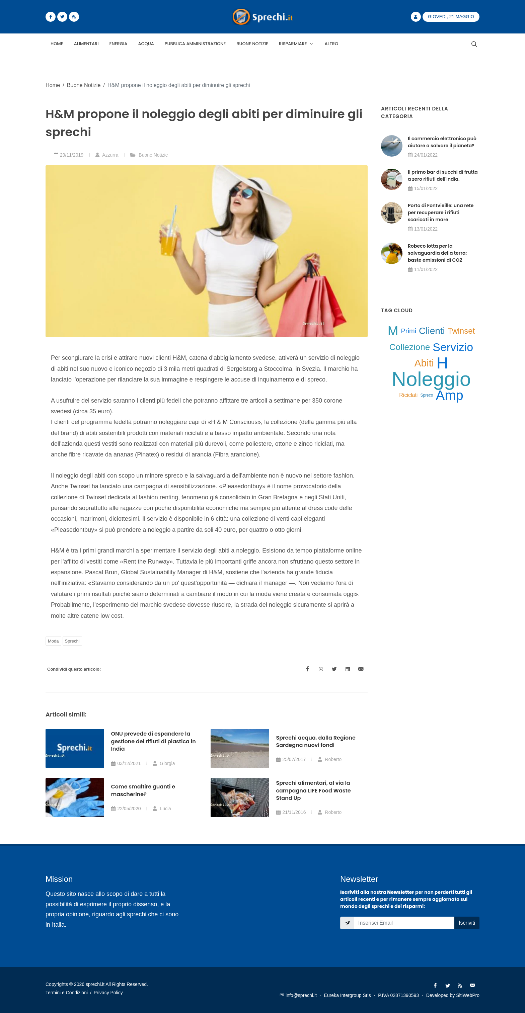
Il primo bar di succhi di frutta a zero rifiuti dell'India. (443, 175)
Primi (408, 331)
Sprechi (72, 641)
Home (53, 85)
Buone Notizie (84, 85)
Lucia (161, 808)
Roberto (329, 759)
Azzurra (106, 155)
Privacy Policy (108, 992)
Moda (53, 641)
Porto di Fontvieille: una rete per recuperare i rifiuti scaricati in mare (441, 212)
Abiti (424, 362)
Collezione (409, 347)
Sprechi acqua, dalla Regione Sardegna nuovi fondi (315, 741)
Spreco (426, 395)
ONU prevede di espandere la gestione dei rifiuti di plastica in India (153, 741)
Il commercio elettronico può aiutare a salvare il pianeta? (442, 142)
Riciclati (408, 395)
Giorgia (163, 763)
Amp (449, 395)
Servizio (453, 347)
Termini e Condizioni (67, 992)
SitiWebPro (467, 995)
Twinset (461, 330)
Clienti (432, 331)
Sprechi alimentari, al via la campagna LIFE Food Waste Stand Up (313, 790)
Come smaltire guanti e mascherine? (143, 790)
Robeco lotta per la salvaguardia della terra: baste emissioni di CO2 (437, 253)
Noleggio (431, 379)
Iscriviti (467, 923)
